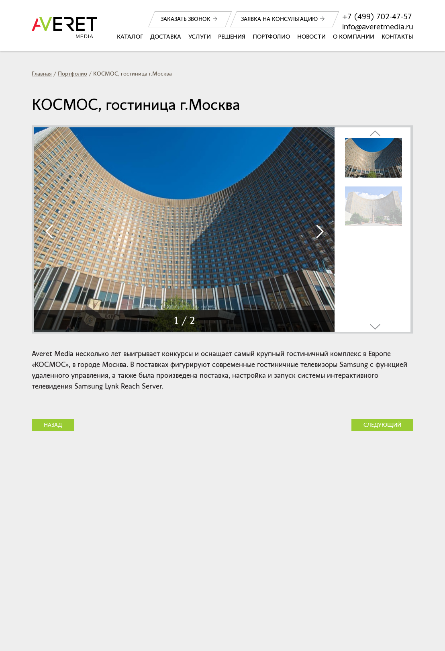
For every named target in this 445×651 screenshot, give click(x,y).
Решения (231, 36)
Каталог (130, 36)
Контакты (397, 36)
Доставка (165, 36)
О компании (353, 36)
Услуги (199, 36)
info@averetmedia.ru (377, 27)
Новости (311, 36)
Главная (42, 73)
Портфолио (271, 36)
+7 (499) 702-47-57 (377, 17)
